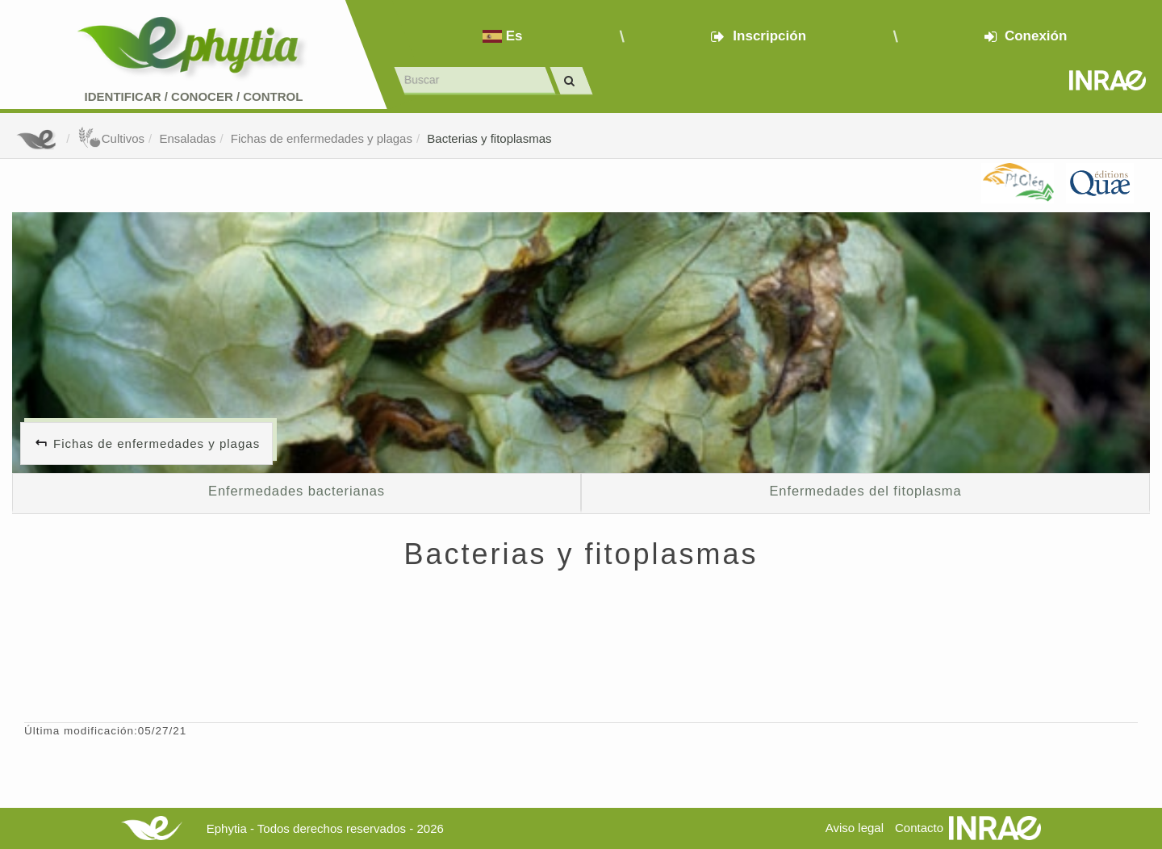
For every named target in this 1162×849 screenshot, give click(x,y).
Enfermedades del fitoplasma (865, 490)
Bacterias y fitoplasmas (489, 138)
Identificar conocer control (194, 96)
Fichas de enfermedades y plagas (321, 138)
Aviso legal (855, 827)
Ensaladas (187, 138)
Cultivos (110, 138)
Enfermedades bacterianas (296, 490)
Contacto (919, 827)
